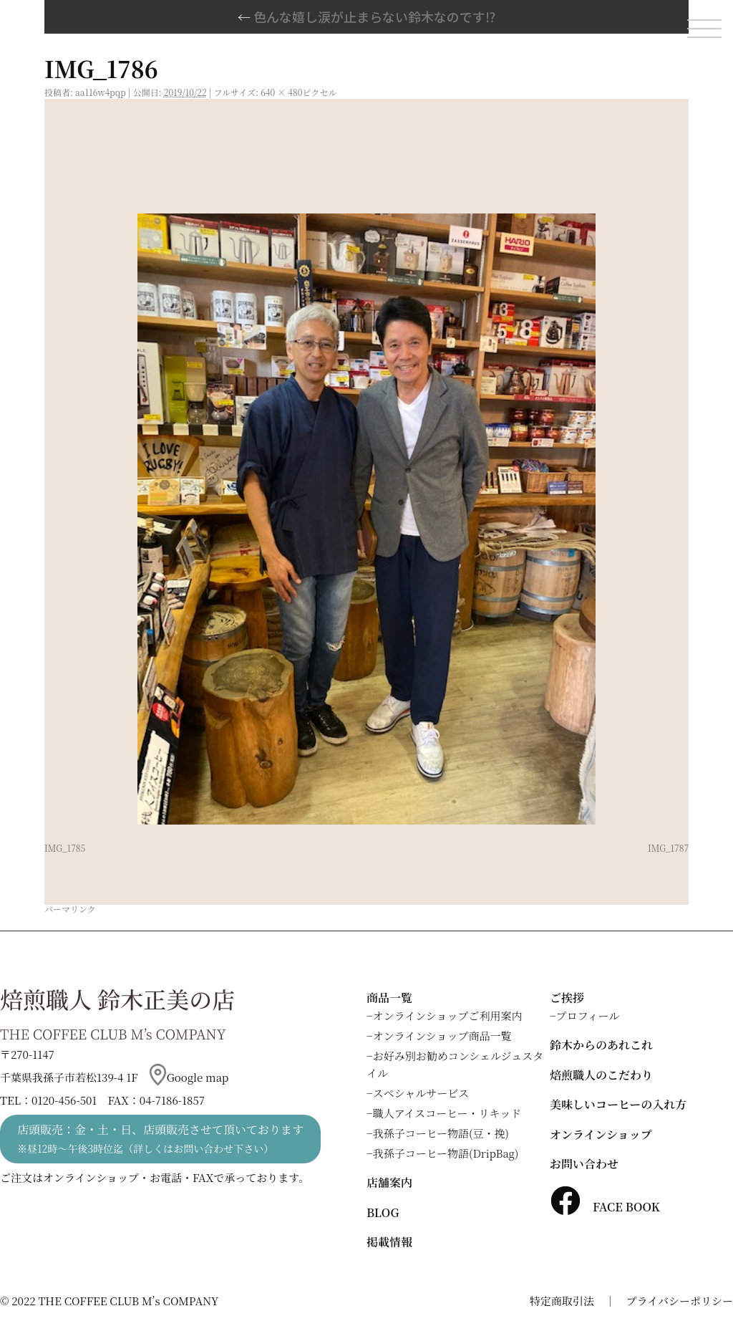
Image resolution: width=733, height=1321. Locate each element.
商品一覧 (389, 997)
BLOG (382, 1212)
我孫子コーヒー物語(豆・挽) (441, 1132)
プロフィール (588, 1015)
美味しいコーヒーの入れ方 (618, 1104)
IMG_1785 (64, 848)
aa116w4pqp (100, 92)
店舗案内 (389, 1182)
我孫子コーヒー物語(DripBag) (446, 1153)
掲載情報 (389, 1242)
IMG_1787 (668, 848)
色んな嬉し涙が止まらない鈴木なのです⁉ (366, 16)
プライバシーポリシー (679, 1300)
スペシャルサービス (421, 1092)
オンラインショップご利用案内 (448, 1015)
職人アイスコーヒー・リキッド (447, 1112)
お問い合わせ (584, 1164)
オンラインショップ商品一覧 (442, 1035)
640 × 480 (281, 92)
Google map (189, 1077)
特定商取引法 (562, 1300)
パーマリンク (70, 909)
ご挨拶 (567, 997)
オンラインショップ (601, 1134)
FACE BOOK (605, 1206)
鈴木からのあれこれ (601, 1045)
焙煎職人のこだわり (601, 1075)
